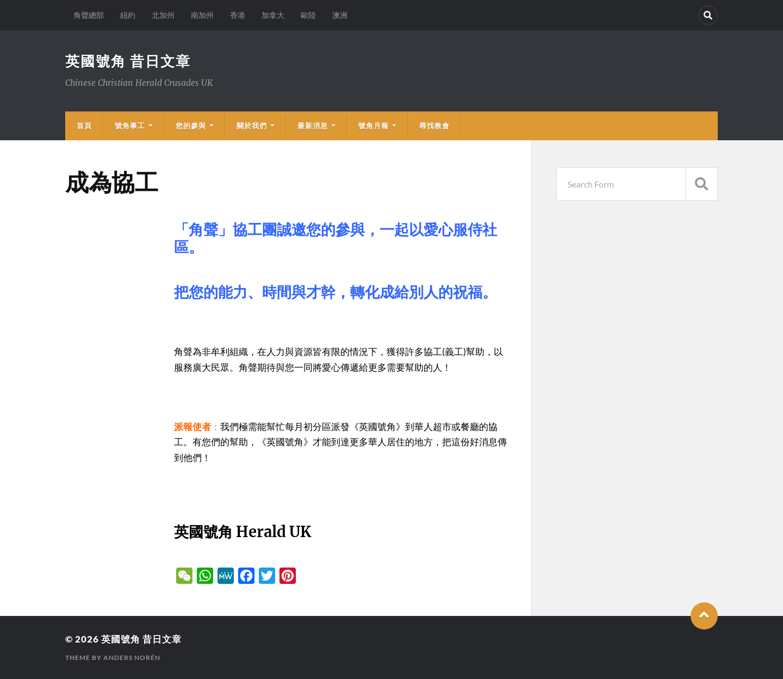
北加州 (163, 15)
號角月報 (373, 125)
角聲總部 (88, 15)
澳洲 (339, 15)
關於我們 (252, 125)
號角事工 (130, 125)
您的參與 (191, 125)
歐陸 (308, 15)
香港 (237, 15)
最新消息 (312, 125)
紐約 (127, 15)
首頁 (84, 125)
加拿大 (273, 15)
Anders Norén (131, 657)
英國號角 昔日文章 (128, 61)
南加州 (202, 15)
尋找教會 (434, 125)
